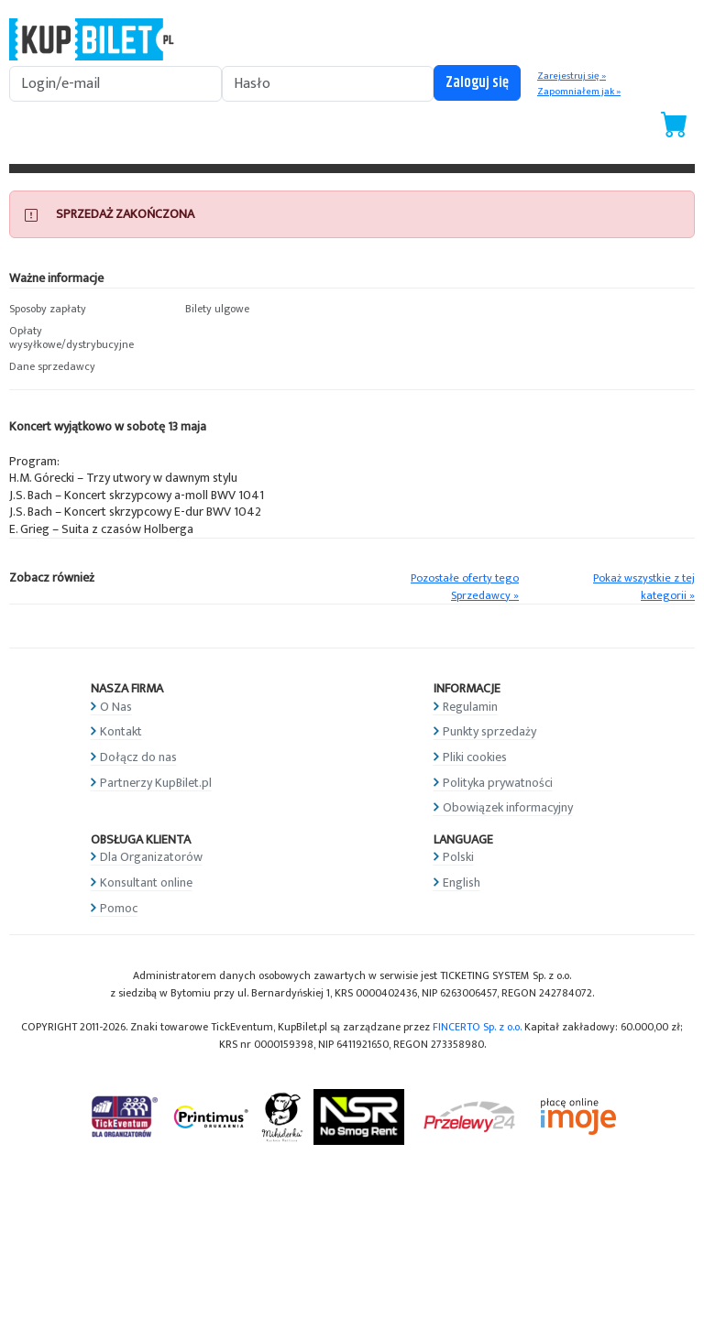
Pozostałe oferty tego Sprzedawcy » (465, 587)
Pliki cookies (475, 757)
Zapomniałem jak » (579, 91)
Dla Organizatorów (151, 856)
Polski (458, 856)
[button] (88, 309)
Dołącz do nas (138, 757)
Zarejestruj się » (571, 76)
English (461, 882)
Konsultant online (146, 882)
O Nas (116, 706)
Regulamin (470, 706)
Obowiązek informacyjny (508, 807)
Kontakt (121, 731)
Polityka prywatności (498, 782)
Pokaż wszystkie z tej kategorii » (644, 587)
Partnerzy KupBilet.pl (156, 782)
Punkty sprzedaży (489, 731)
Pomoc (119, 908)
